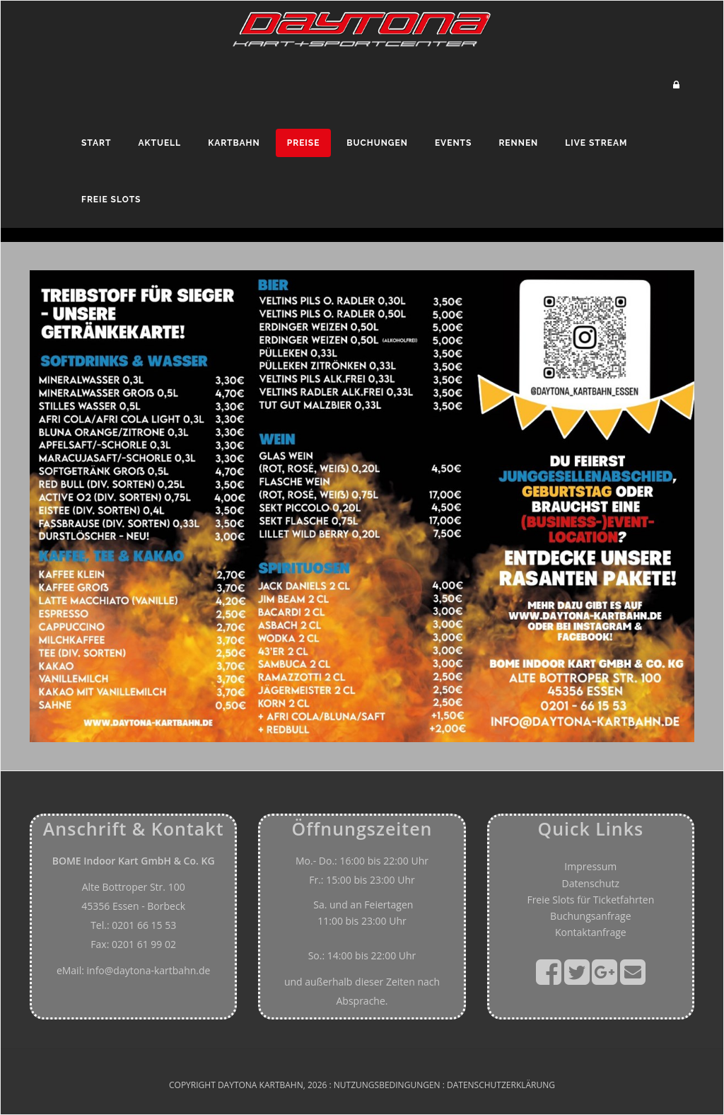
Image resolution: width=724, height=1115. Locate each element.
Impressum (590, 866)
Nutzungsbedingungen (387, 1085)
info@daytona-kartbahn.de (149, 970)
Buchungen (377, 143)
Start (96, 143)
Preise (303, 143)
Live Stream (596, 143)
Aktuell (159, 143)
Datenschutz (590, 883)
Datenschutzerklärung (501, 1085)
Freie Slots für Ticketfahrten (590, 899)
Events (453, 143)
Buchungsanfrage (590, 916)
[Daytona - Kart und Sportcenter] (362, 28)
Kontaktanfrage (590, 932)
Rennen (518, 143)
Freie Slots (111, 199)
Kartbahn (234, 143)
